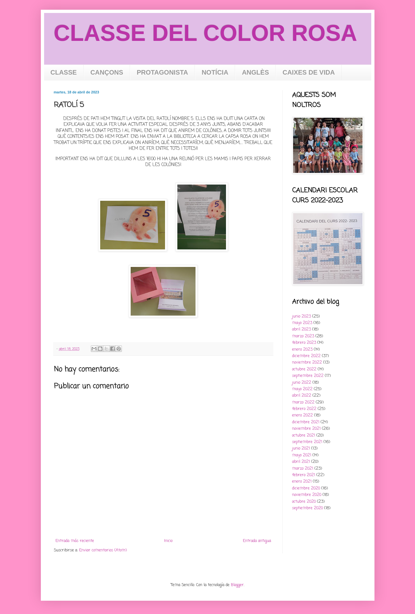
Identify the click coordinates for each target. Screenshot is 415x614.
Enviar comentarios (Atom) (103, 550)
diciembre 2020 (306, 488)
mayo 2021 (301, 455)
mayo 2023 (302, 323)
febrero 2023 (304, 343)
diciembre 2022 (306, 356)
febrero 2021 (303, 475)
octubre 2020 (304, 502)
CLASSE (64, 72)
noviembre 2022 (307, 363)
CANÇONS (106, 72)
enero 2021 (302, 482)
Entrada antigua (257, 541)
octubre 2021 (303, 436)
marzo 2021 (302, 469)
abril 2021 (301, 462)
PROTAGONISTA (162, 72)
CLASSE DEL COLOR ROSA (205, 33)
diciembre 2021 (305, 422)
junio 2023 (301, 316)
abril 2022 (301, 396)
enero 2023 (302, 350)
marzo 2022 (303, 402)
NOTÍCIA (215, 72)
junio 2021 (301, 448)
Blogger (237, 585)
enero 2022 (302, 415)
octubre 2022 (304, 369)
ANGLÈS (255, 72)
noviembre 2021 (306, 429)
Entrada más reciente (74, 541)
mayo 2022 (302, 389)
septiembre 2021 (307, 442)
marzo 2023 (303, 336)
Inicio (168, 541)
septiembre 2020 (307, 508)
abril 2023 (301, 329)
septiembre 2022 (308, 376)
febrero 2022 (304, 409)
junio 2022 (301, 383)
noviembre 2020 (306, 495)
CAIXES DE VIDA (308, 72)
